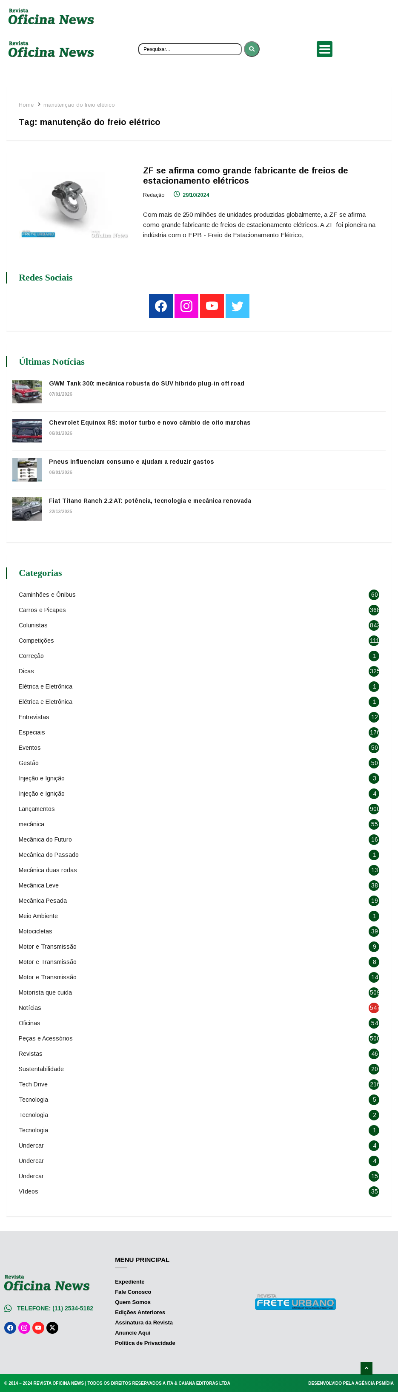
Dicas (26, 670)
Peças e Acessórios (46, 1037)
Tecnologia (34, 1098)
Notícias (30, 1007)
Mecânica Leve (39, 884)
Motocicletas (36, 930)
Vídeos (29, 1190)
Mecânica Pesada (43, 899)
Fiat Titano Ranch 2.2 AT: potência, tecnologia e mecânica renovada (150, 499)
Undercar (31, 1144)
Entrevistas (34, 716)
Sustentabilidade (41, 1068)
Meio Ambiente (38, 915)
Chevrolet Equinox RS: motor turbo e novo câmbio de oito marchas (150, 421)
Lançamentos (37, 808)
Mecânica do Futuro (45, 838)
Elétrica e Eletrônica (46, 685)
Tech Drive (33, 1083)
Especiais (32, 731)
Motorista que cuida (45, 991)
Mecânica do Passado (49, 854)
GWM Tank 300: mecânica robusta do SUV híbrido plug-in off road (147, 382)
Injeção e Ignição (42, 777)
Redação (154, 195)
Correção (31, 655)
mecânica (32, 823)
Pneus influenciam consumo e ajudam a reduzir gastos (132, 460)
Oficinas (30, 1022)
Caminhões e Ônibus (47, 593)
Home (26, 105)
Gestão (29, 762)
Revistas (31, 1052)
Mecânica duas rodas (48, 869)
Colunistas (33, 624)
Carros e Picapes (42, 609)
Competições (36, 639)
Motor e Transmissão (48, 945)
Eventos (30, 746)
